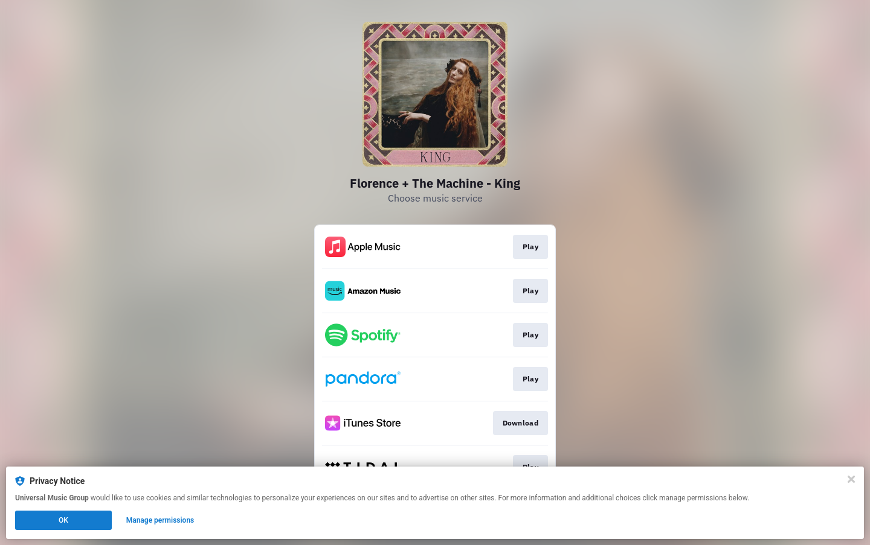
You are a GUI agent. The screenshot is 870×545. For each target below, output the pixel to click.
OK (63, 520)
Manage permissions (160, 520)
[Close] (851, 479)
